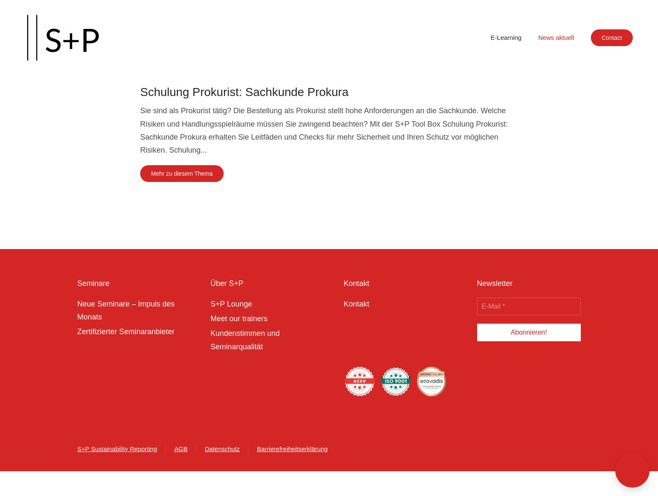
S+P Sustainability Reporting (117, 448)
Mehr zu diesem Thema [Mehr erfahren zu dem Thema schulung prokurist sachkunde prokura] (182, 173)
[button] (632, 470)
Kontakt (356, 304)
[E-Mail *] (529, 306)
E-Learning (506, 37)
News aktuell (556, 37)
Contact (612, 37)
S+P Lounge (231, 304)
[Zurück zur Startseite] (63, 37)
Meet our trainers (239, 318)
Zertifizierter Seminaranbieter (126, 331)
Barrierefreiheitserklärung (292, 448)
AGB (181, 448)
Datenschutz (222, 448)
